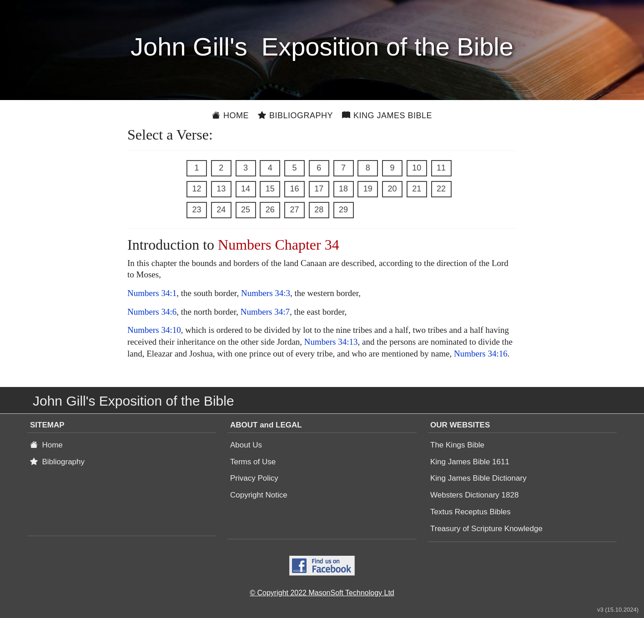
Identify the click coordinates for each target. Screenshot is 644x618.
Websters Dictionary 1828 (474, 495)
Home (230, 115)
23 (196, 209)
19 (367, 188)
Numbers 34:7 (265, 312)
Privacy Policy (254, 478)
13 (221, 188)
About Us (246, 445)
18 (343, 188)
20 (392, 188)
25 (245, 209)
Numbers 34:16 (481, 353)
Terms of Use (253, 461)
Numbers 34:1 (151, 293)
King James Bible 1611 (469, 461)
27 (294, 209)
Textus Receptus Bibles (470, 511)
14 (245, 188)
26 (270, 209)
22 (441, 188)
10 (416, 167)
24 (221, 209)
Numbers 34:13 (331, 342)
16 (294, 188)
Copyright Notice (258, 495)
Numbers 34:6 (151, 312)
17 (318, 188)
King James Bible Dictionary (478, 478)
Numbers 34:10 (154, 330)
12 (196, 188)
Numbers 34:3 (265, 293)
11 (441, 167)
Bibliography (295, 115)
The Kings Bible (457, 445)
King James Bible (387, 115)
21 (416, 188)
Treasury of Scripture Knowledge (486, 528)
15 (270, 188)
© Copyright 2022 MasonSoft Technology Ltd (322, 593)
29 (343, 209)
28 (318, 209)
